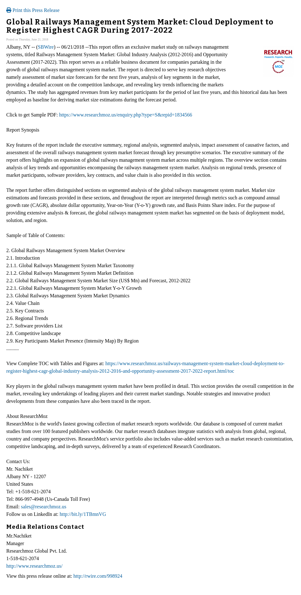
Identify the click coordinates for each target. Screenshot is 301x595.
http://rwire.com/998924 (97, 576)
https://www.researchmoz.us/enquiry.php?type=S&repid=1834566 (125, 114)
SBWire (46, 47)
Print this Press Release (33, 10)
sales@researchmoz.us (43, 506)
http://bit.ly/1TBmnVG (83, 514)
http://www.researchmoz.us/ (34, 566)
